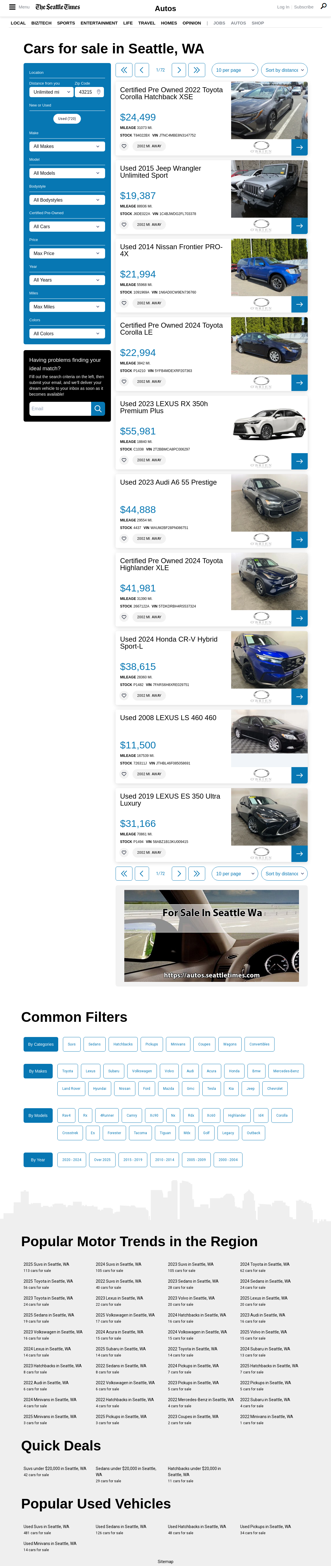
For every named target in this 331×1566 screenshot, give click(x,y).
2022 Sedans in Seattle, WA (121, 1369)
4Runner (107, 1115)
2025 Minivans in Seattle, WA (50, 1419)
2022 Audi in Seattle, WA (46, 1385)
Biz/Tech (41, 22)
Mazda (168, 1089)
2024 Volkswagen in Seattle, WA (197, 1335)
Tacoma (140, 1133)
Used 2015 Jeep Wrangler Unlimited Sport (160, 172)
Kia (231, 1089)
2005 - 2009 (196, 1160)
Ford (146, 1089)
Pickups (152, 1044)
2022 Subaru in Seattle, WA (265, 1402)
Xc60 (211, 1115)
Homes (169, 22)
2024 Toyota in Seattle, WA (265, 1267)
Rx (85, 1115)
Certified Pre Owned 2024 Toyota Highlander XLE (171, 564)
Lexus (90, 1071)
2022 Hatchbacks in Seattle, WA (125, 1402)
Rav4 (66, 1115)
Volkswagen (142, 1071)
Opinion (192, 22)
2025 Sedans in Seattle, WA (49, 1318)
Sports (66, 22)
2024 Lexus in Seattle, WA (47, 1352)
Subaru (113, 1071)
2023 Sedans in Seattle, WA (193, 1284)
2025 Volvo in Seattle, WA (263, 1335)
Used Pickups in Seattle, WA (265, 1529)
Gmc (190, 1089)
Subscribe (304, 6)
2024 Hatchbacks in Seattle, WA (197, 1318)
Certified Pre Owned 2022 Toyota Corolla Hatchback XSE (171, 93)
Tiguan (165, 1133)
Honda (234, 1071)
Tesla (211, 1089)
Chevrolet (275, 1089)
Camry (132, 1115)
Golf (206, 1133)
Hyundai (99, 1089)
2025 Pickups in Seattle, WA (121, 1419)
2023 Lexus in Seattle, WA (119, 1301)
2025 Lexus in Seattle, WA (264, 1301)
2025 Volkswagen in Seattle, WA (125, 1318)
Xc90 (154, 1115)
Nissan (124, 1089)
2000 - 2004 (228, 1160)
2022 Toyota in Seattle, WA (192, 1352)
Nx (173, 1115)
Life (128, 22)
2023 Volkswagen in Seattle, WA (53, 1335)
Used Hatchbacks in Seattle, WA (197, 1529)
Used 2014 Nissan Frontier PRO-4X (171, 250)
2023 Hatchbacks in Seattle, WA (53, 1369)
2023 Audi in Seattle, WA (262, 1318)
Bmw (256, 1071)
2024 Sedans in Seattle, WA (265, 1284)
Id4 (261, 1115)
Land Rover (71, 1089)
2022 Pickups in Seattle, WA (265, 1385)
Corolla (282, 1115)
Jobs (219, 22)
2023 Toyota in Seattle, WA (48, 1301)
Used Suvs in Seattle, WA (46, 1529)
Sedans (94, 1044)
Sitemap (166, 1561)
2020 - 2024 (71, 1160)
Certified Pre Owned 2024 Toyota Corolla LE (171, 329)
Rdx (191, 1115)
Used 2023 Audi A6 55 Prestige (168, 482)
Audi (190, 1071)
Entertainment (99, 22)
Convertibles (259, 1044)
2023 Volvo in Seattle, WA (191, 1301)
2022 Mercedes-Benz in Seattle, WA (201, 1402)
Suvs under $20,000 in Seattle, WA (55, 1471)
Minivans (178, 1044)
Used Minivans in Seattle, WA (50, 1546)
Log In (283, 6)
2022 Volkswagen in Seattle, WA (125, 1385)
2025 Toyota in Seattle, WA (48, 1284)
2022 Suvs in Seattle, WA (118, 1284)
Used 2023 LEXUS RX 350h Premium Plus (164, 407)
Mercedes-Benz (286, 1071)
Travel (146, 22)
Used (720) (67, 119)
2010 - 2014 (164, 1160)
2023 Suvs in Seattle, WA (191, 1267)
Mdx (187, 1133)
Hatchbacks (123, 1044)
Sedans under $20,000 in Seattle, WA (126, 1474)
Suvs (72, 1044)
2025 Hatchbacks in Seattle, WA (269, 1369)
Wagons (230, 1044)
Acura (211, 1071)
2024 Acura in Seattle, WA (120, 1335)
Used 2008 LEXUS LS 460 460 (168, 717)
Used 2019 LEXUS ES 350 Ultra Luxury (170, 800)
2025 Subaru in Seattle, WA (121, 1352)
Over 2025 (102, 1160)
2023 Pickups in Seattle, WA (193, 1385)
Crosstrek (70, 1133)
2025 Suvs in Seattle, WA (46, 1267)
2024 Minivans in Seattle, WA (50, 1402)
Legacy (228, 1133)
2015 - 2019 (132, 1160)
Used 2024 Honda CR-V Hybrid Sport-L (169, 643)
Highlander (237, 1115)
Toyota (67, 1071)
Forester (114, 1133)
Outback (253, 1133)
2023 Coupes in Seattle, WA (193, 1419)
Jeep (250, 1089)
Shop (258, 22)
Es (93, 1133)
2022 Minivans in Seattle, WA (266, 1419)
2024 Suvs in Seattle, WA (118, 1267)
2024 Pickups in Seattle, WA (193, 1369)
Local (18, 22)
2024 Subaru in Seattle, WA (265, 1352)
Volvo (169, 1071)
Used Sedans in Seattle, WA (121, 1529)
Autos (165, 8)
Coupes (204, 1044)
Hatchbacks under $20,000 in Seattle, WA (194, 1474)
